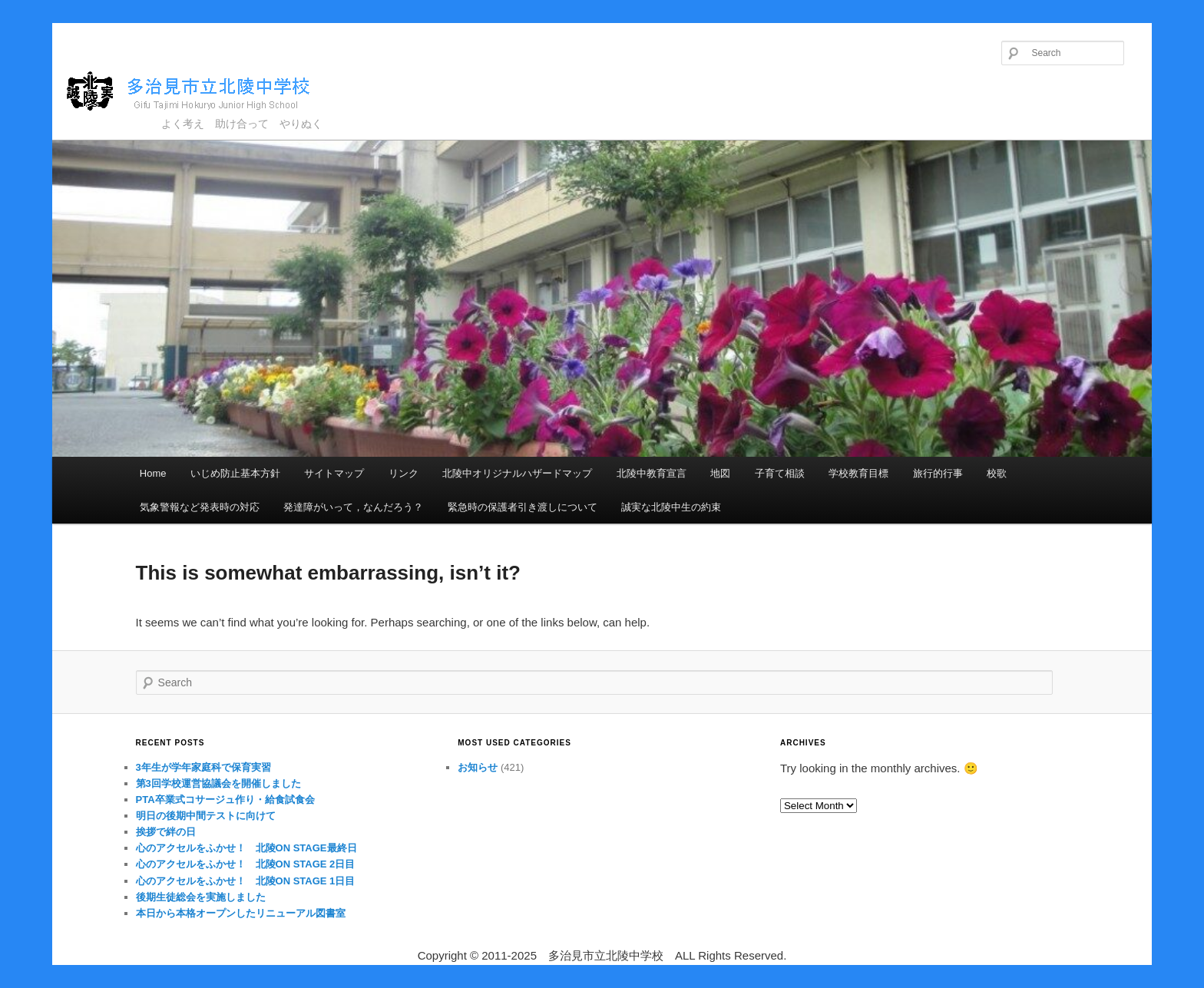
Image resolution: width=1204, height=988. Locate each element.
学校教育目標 (858, 473)
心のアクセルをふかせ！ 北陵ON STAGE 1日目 (246, 881)
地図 (720, 473)
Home (153, 473)
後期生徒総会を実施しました (201, 897)
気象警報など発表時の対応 (200, 507)
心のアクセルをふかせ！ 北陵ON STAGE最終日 (246, 848)
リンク (403, 473)
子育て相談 (780, 473)
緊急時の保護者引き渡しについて (522, 507)
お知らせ (478, 767)
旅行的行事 (938, 473)
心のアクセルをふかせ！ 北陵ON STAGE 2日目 (246, 864)
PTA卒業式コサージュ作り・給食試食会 (225, 799)
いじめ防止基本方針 (235, 473)
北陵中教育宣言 (651, 473)
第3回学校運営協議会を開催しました (218, 783)
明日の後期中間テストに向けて (206, 815)
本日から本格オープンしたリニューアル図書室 (241, 913)
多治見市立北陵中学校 (202, 91)
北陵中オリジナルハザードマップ (517, 473)
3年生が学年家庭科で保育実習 (203, 767)
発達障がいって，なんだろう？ (353, 507)
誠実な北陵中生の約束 (671, 507)
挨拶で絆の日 (166, 832)
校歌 (997, 473)
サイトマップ (334, 473)
